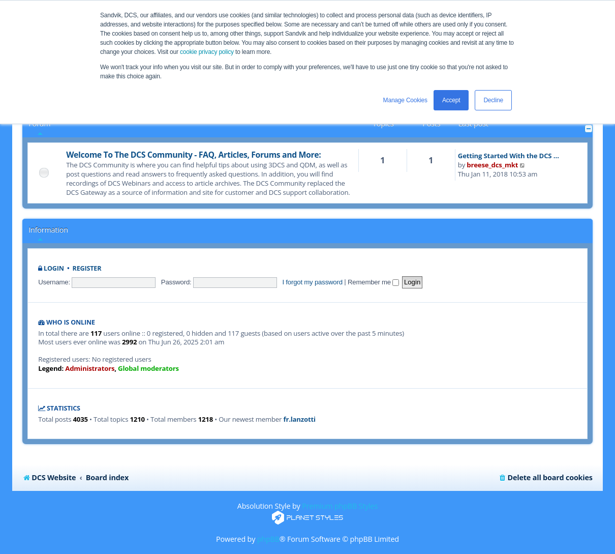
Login (54, 268)
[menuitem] (546, 478)
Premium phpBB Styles (340, 506)
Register (87, 268)
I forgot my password (312, 282)
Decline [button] (493, 100)
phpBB (268, 539)
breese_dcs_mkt (492, 164)
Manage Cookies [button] (405, 100)
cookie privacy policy (207, 51)
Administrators (89, 368)
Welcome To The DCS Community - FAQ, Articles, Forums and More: (193, 154)
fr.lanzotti (299, 419)
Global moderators (148, 368)
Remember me (373, 282)
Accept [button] (451, 100)
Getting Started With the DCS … (508, 155)
